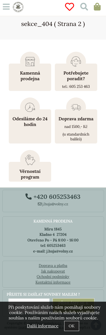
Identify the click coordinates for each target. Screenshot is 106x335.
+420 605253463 (52, 197)
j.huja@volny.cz (53, 204)
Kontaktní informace (52, 282)
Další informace (42, 326)
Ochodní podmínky (53, 276)
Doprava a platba (53, 265)
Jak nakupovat (53, 271)
